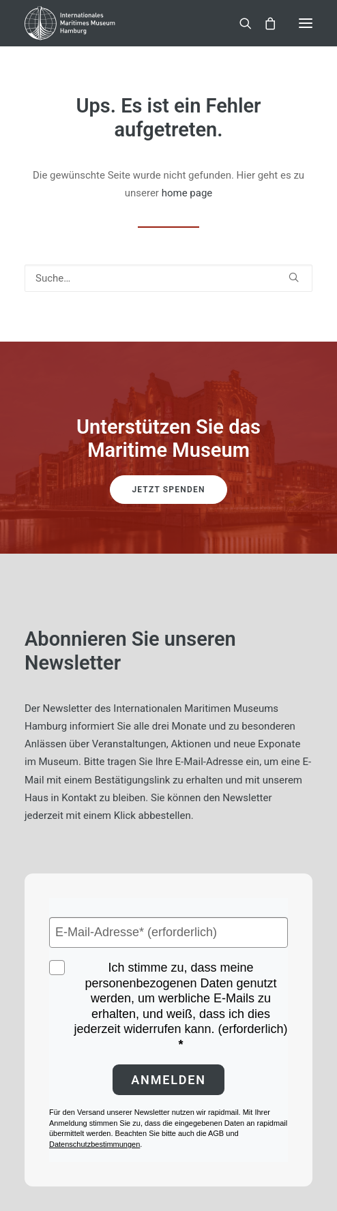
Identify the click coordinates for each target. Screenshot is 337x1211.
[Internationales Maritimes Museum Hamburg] (92, 23)
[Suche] (239, 23)
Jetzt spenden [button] (168, 489)
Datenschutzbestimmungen (94, 1144)
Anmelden (168, 1080)
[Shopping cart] (264, 23)
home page (187, 193)
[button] (305, 23)
